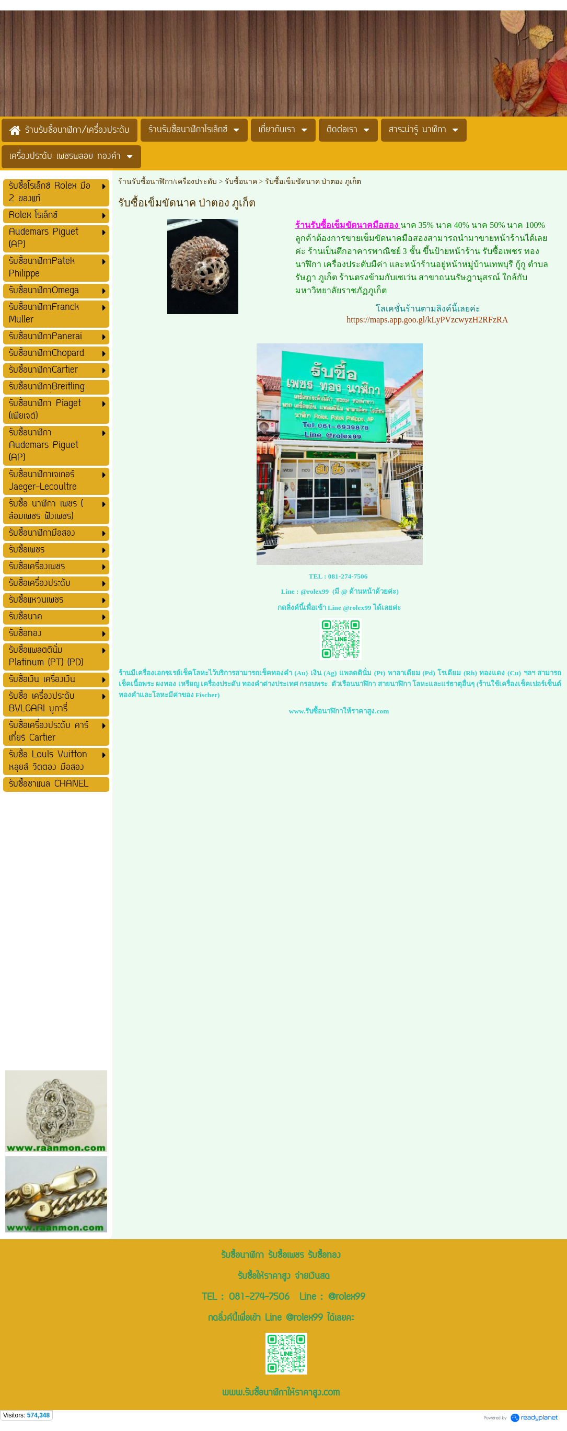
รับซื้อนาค (241, 182)
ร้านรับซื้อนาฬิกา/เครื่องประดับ (167, 182)
